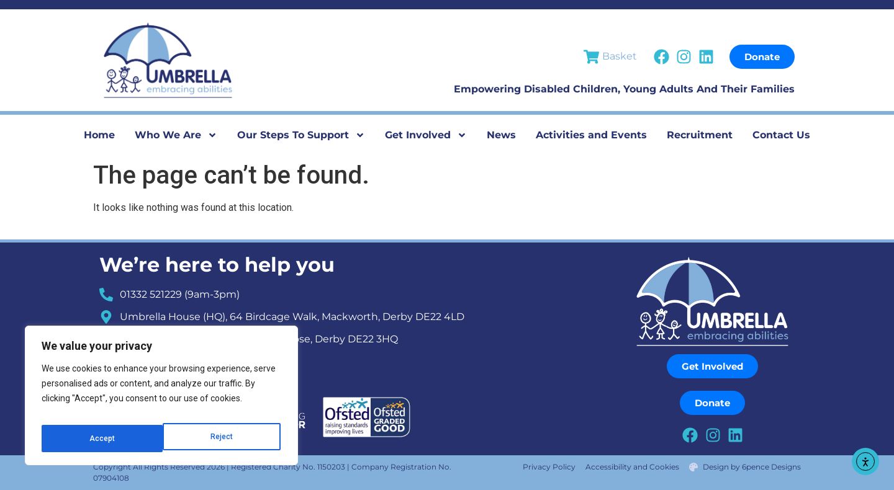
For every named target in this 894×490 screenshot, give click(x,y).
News (501, 135)
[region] (161, 400)
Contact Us (781, 135)
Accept (222, 438)
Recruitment (700, 135)
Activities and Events (591, 135)
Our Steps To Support (301, 135)
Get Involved (426, 135)
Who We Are (176, 135)
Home (99, 135)
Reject (99, 438)
